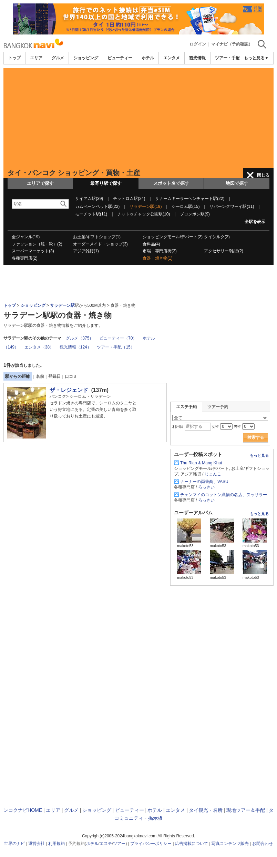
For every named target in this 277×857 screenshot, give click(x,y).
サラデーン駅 (62, 305)
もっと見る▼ (256, 58)
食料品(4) (151, 244)
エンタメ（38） (39, 347)
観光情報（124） (75, 347)
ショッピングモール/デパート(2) (173, 236)
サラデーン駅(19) (146, 206)
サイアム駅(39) (89, 198)
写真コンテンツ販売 (230, 843)
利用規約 (56, 843)
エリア (36, 58)
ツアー (119, 843)
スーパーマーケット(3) (33, 251)
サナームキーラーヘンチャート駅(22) (189, 198)
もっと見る (259, 455)
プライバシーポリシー (151, 843)
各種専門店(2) (25, 258)
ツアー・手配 (227, 58)
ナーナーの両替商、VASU (204, 481)
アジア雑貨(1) (86, 251)
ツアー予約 (217, 406)
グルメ (58, 58)
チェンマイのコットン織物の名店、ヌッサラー (223, 494)
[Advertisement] (138, 116)
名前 (40, 376)
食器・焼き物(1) (158, 258)
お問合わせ (262, 843)
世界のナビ (14, 843)
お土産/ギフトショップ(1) (97, 236)
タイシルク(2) (217, 236)
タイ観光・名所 (206, 810)
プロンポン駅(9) (195, 214)
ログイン (197, 44)
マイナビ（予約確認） (232, 44)
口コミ (71, 376)
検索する (255, 437)
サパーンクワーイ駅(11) (231, 206)
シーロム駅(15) (185, 206)
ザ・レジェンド (69, 390)
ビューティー (119, 58)
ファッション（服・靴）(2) (37, 244)
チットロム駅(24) (129, 198)
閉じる (263, 175)
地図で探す (237, 183)
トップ (14, 58)
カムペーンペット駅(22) (97, 206)
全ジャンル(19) (26, 236)
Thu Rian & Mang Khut (201, 463)
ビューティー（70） (118, 338)
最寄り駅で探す (106, 183)
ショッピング (85, 58)
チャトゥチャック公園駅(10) (143, 214)
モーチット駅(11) (91, 214)
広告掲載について (191, 843)
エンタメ (171, 58)
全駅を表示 (255, 221)
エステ (106, 843)
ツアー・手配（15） (115, 347)
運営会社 (36, 843)
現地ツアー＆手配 (245, 810)
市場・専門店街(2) (160, 251)
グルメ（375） (79, 338)
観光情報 (197, 58)
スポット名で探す (171, 183)
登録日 (54, 376)
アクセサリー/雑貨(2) (223, 251)
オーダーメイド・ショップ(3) (100, 244)
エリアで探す (40, 183)
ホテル (148, 58)
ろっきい (206, 487)
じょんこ (213, 474)
